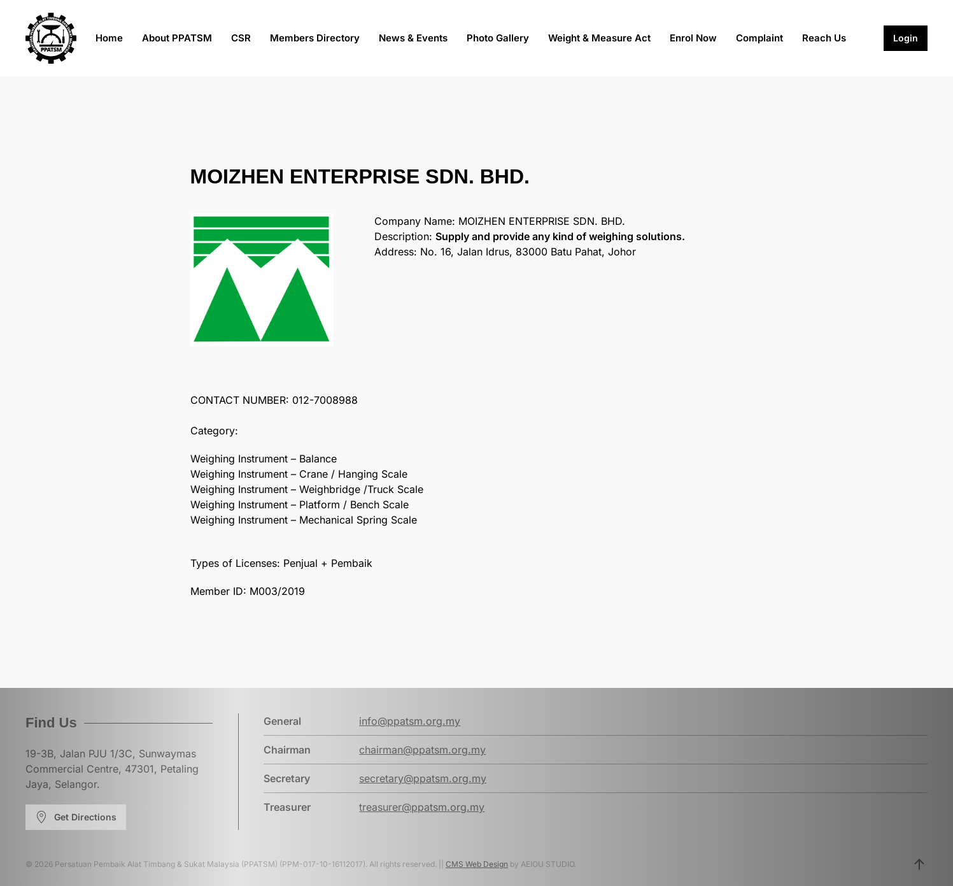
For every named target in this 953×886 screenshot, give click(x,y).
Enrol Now (693, 38)
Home (109, 38)
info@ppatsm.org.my (409, 721)
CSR (241, 38)
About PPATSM (177, 38)
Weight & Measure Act (599, 38)
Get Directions (75, 817)
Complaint (759, 38)
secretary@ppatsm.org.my (422, 778)
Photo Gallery (498, 38)
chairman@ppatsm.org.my (422, 749)
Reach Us (824, 38)
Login (905, 37)
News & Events (413, 38)
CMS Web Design (477, 864)
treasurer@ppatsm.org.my (421, 807)
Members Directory (315, 38)
